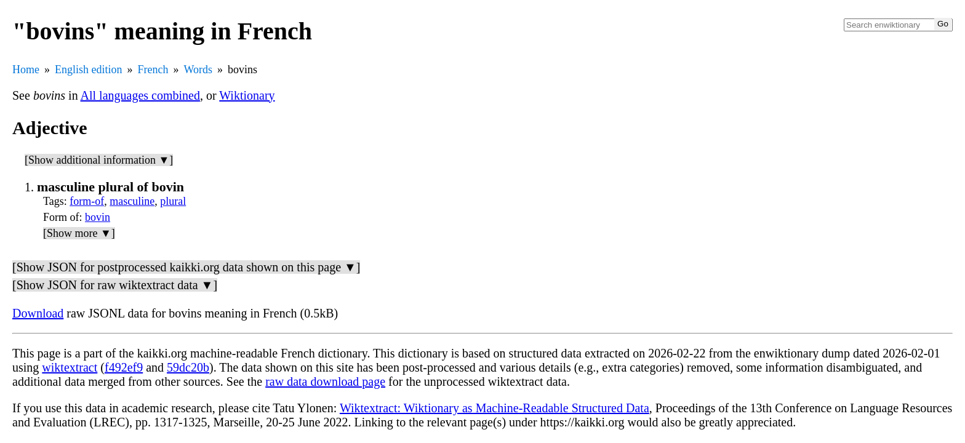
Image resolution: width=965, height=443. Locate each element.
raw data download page (325, 381)
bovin (97, 217)
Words (197, 69)
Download (37, 313)
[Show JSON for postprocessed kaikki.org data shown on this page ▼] (186, 267)
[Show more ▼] (79, 233)
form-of (87, 201)
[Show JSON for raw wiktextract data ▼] (114, 285)
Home (25, 69)
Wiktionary (246, 95)
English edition (88, 69)
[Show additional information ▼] (99, 160)
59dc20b (188, 367)
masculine (132, 201)
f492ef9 (124, 367)
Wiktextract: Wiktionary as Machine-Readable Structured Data (494, 408)
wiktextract (69, 367)
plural (173, 201)
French (153, 69)
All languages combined (140, 95)
